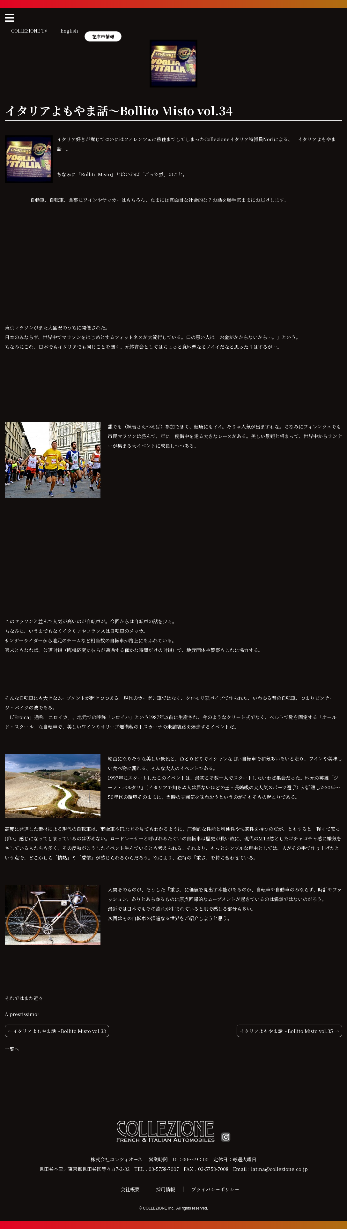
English (69, 31)
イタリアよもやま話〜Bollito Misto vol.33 (59, 1031)
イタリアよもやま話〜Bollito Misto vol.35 (286, 1031)
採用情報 (165, 1189)
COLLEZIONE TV (29, 31)
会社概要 (130, 1189)
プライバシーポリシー (215, 1189)
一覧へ (12, 1048)
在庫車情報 (103, 36)
